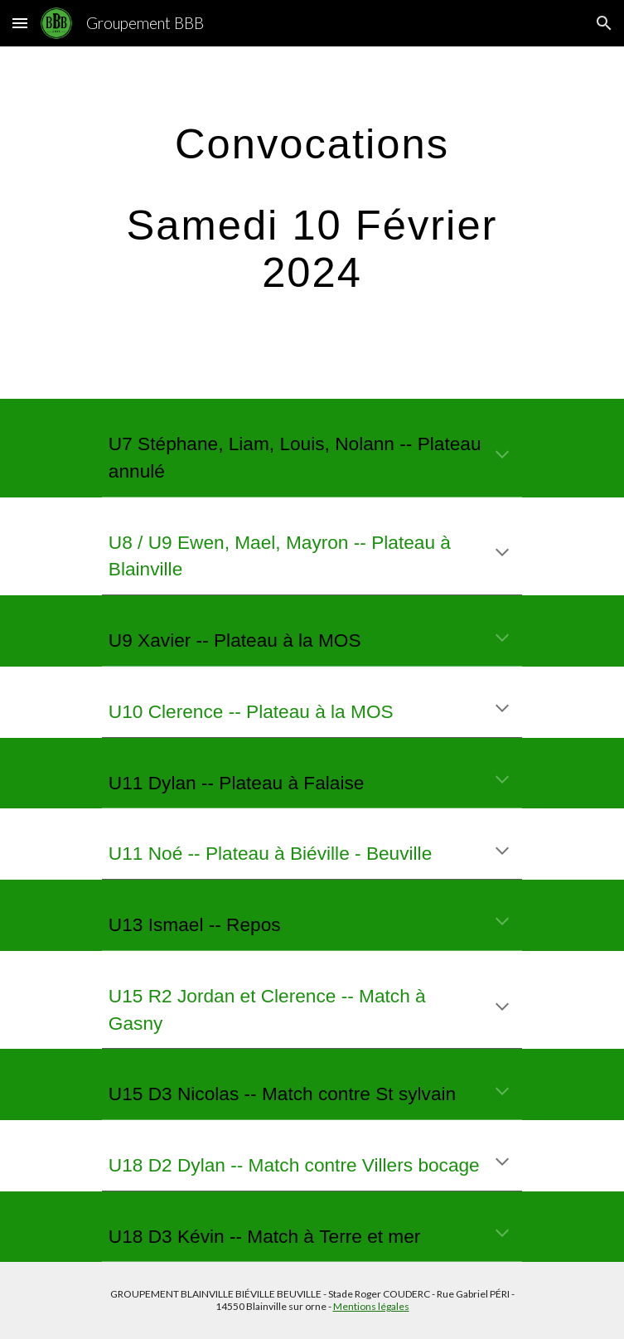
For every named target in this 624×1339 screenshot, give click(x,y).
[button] (20, 23)
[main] (312, 222)
